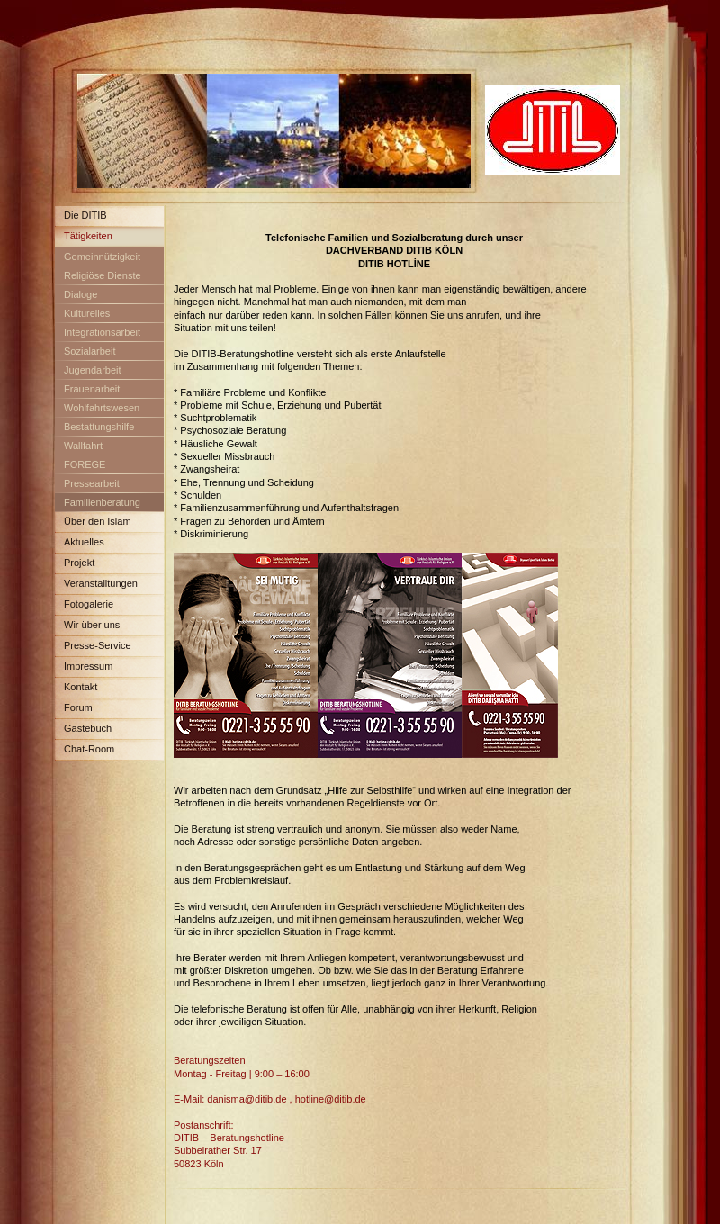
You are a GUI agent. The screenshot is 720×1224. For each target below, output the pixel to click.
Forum (78, 707)
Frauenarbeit (92, 388)
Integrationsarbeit (102, 332)
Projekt (79, 562)
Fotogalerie (88, 603)
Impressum (88, 666)
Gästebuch (88, 728)
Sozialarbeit (89, 351)
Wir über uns (92, 624)
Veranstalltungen (101, 583)
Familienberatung (102, 502)
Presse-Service (97, 645)
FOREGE (84, 464)
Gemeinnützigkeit (102, 256)
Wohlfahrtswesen (102, 407)
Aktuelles (84, 541)
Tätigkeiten (88, 235)
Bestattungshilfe (99, 426)
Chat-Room (89, 748)
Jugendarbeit (93, 369)
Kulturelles (87, 313)
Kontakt (80, 686)
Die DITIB (85, 215)
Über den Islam (97, 521)
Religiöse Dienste (102, 275)
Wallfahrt (83, 445)
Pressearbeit (92, 483)
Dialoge (80, 294)
